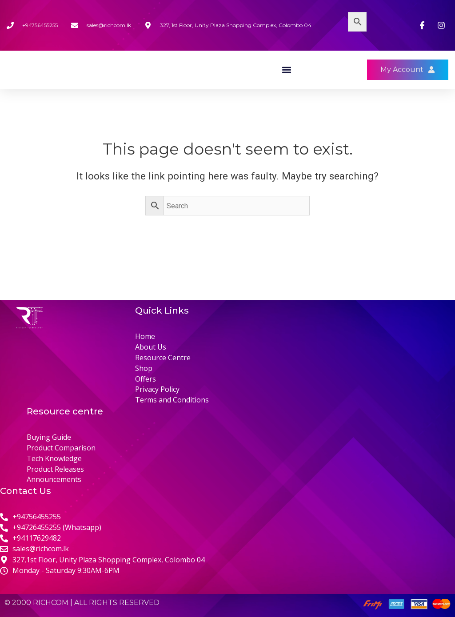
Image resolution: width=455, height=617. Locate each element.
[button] (286, 84)
